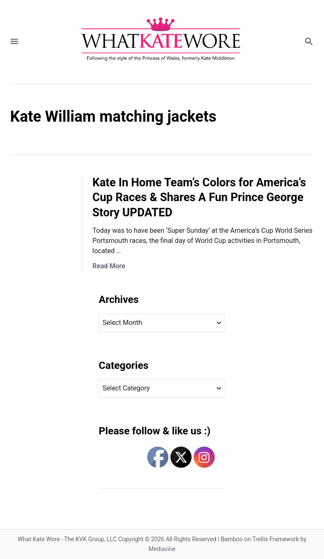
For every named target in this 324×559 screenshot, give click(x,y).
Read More (108, 266)
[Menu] (14, 42)
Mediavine (162, 548)
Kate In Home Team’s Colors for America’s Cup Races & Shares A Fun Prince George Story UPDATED (199, 198)
